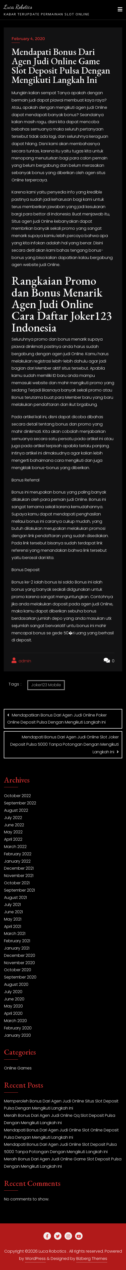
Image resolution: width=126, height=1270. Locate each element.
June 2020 (14, 999)
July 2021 (12, 904)
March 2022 (15, 847)
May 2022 (13, 832)
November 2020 (19, 963)
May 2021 (12, 919)
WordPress (35, 1258)
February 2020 (18, 1028)
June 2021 (13, 912)
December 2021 (19, 868)
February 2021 (17, 941)
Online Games (18, 1068)
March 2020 (15, 1021)
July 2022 (13, 818)
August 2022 (16, 810)
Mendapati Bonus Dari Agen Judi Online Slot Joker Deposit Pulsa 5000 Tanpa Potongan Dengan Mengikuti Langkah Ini (64, 744)
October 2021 (17, 883)
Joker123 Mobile (46, 685)
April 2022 (13, 839)
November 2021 (18, 875)
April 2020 (13, 1013)
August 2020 (16, 984)
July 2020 (13, 992)
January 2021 (16, 948)
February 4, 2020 (28, 38)
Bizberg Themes (91, 1258)
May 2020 (13, 1006)
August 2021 (15, 897)
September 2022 (20, 803)
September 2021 (19, 890)
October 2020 (17, 970)
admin (21, 661)
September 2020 (20, 977)
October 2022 (17, 796)
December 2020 (19, 955)
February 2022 (17, 854)
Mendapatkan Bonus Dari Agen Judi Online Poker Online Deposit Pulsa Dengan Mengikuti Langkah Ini (57, 718)
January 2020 (17, 1035)
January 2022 (17, 861)
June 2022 (14, 825)
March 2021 (14, 933)
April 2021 (12, 926)
